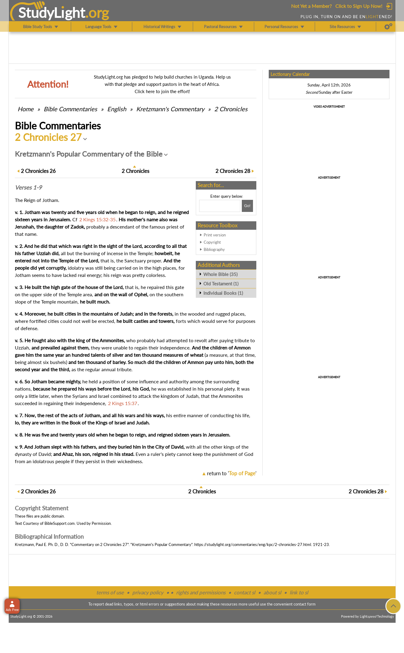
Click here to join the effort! (162, 91)
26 (38, 171)
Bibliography (214, 249)
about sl (272, 592)
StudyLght (51, 12)
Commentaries (70, 108)
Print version (215, 234)
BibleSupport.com (59, 523)
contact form (305, 604)
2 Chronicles (231, 108)
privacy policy (147, 592)
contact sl (244, 592)
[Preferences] (388, 26)
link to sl (299, 592)
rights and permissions (200, 592)
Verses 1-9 (28, 187)
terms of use (110, 592)
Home (26, 108)
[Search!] (247, 206)
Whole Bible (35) (220, 274)
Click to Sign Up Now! (358, 6)
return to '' (231, 473)
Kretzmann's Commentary (170, 108)
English (116, 108)
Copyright (212, 242)
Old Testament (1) (220, 283)
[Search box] (219, 206)
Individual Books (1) (223, 293)
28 (232, 171)
